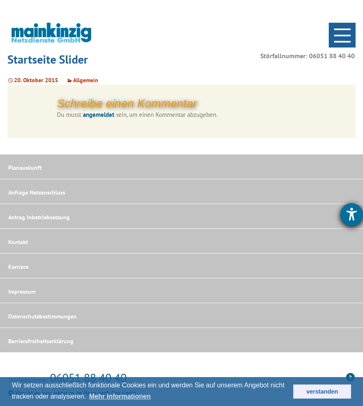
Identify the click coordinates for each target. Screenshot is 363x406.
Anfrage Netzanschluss (36, 192)
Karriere (18, 267)
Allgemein (85, 80)
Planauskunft (25, 167)
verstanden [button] (322, 391)
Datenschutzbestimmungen (42, 316)
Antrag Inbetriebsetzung (39, 217)
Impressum (21, 291)
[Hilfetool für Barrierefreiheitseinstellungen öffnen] (351, 214)
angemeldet (98, 115)
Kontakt (18, 242)
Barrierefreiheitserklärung (40, 341)
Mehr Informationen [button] (120, 396)
